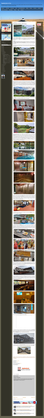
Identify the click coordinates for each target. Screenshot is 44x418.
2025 (2, 48)
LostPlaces (39, 8)
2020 (2, 73)
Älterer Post (33, 397)
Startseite (24, 397)
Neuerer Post (15, 397)
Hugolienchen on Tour (6, 3)
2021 (2, 72)
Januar (3, 71)
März (3, 69)
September (4, 64)
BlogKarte (3, 8)
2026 (2, 47)
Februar (3, 70)
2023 (2, 50)
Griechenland (12, 8)
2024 (2, 49)
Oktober (3, 53)
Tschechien (34, 8)
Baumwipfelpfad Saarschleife (6, 54)
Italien (16, 8)
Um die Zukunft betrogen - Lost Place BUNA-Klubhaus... (6, 58)
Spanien (27, 8)
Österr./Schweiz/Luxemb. (21, 8)
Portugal (31, 8)
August (3, 65)
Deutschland (7, 8)
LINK (20, 363)
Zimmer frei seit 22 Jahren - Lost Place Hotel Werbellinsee (23, 412)
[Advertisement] (22, 15)
